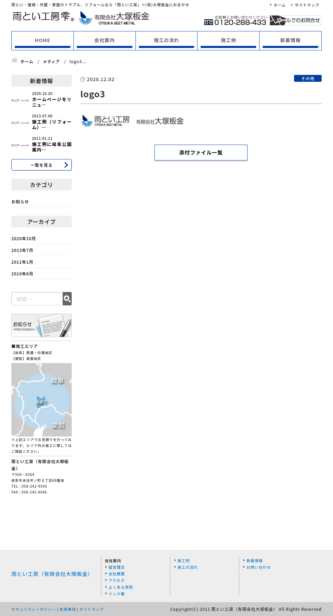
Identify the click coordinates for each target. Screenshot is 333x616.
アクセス (117, 580)
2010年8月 (22, 273)
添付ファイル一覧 (201, 152)
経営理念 (117, 567)
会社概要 (117, 573)
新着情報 (290, 40)
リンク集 (117, 593)
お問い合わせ (258, 567)
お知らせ (20, 201)
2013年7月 (22, 250)
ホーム (280, 5)
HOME (42, 40)
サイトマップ (307, 5)
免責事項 (68, 609)
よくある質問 (121, 587)
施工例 (228, 40)
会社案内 (104, 40)
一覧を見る (41, 165)
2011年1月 (22, 262)
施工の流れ (166, 40)
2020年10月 (23, 238)
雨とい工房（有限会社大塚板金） (52, 573)
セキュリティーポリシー (33, 609)
